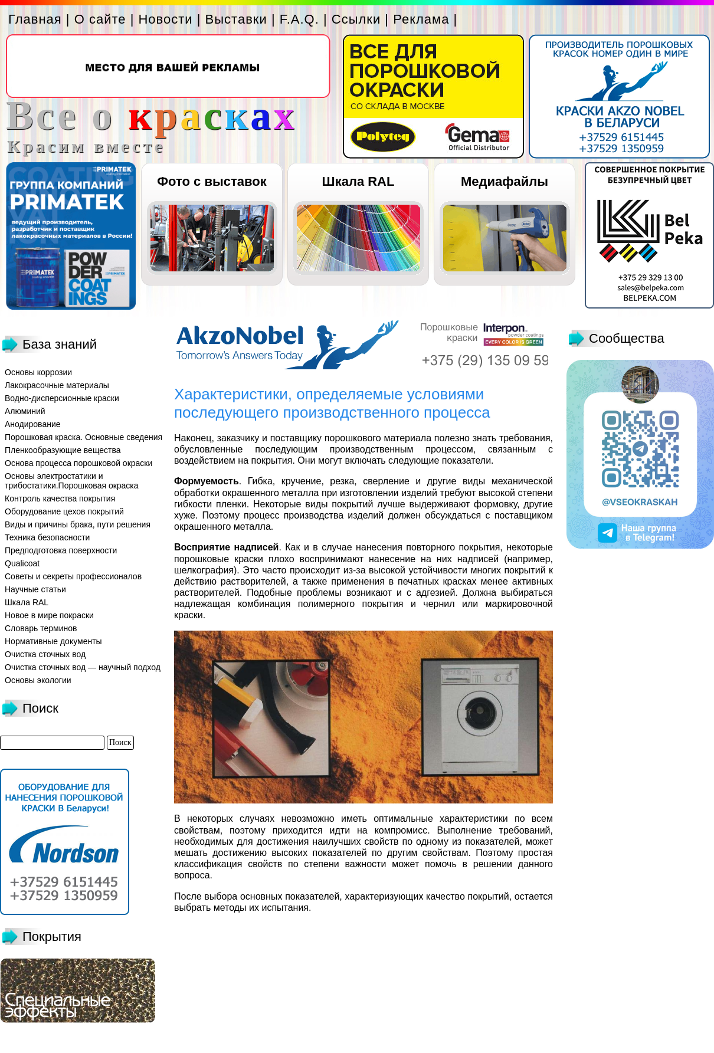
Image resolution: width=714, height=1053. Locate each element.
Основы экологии (38, 680)
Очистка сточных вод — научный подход (83, 667)
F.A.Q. (299, 19)
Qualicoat (22, 563)
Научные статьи (35, 589)
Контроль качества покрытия (60, 498)
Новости (165, 19)
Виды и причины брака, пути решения (77, 524)
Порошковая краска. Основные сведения (83, 437)
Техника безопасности (47, 537)
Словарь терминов (41, 628)
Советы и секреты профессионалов (73, 576)
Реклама (421, 19)
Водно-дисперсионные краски (62, 398)
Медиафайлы (504, 181)
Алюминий (25, 411)
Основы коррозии (38, 372)
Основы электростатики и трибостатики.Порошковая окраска (72, 480)
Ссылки (356, 19)
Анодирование (33, 424)
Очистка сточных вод (45, 654)
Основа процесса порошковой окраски (78, 463)
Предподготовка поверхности (61, 550)
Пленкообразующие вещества (63, 450)
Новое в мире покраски (49, 615)
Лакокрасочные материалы (57, 385)
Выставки (236, 19)
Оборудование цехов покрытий (64, 511)
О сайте (100, 19)
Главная (35, 19)
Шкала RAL (358, 181)
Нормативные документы (53, 641)
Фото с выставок (211, 181)
